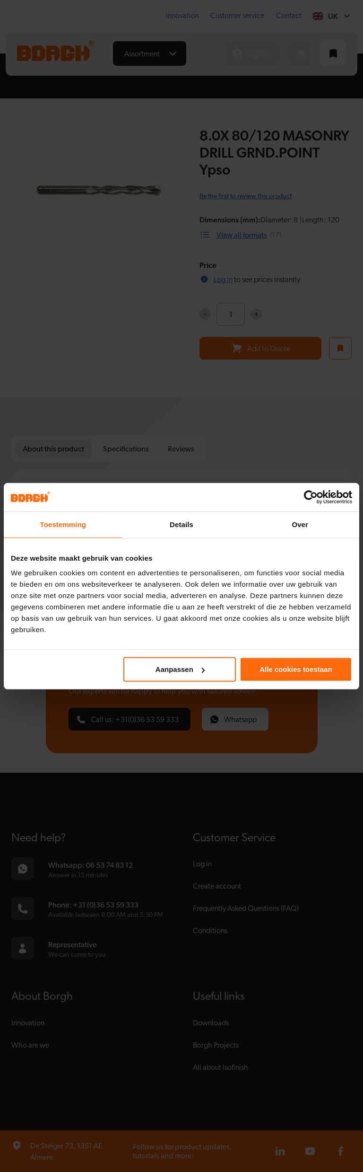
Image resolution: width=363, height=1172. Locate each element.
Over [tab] (300, 524)
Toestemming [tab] (63, 524)
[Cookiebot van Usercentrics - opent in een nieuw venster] (310, 497)
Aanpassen (180, 669)
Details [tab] (181, 524)
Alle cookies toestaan (295, 669)
